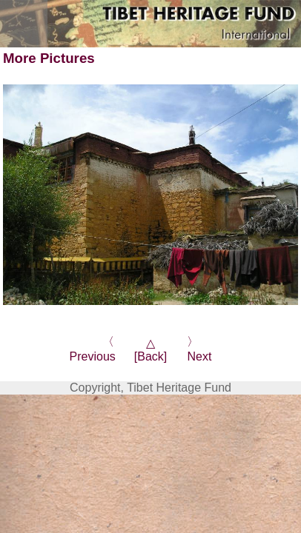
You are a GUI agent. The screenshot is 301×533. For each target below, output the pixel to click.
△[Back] (150, 350)
